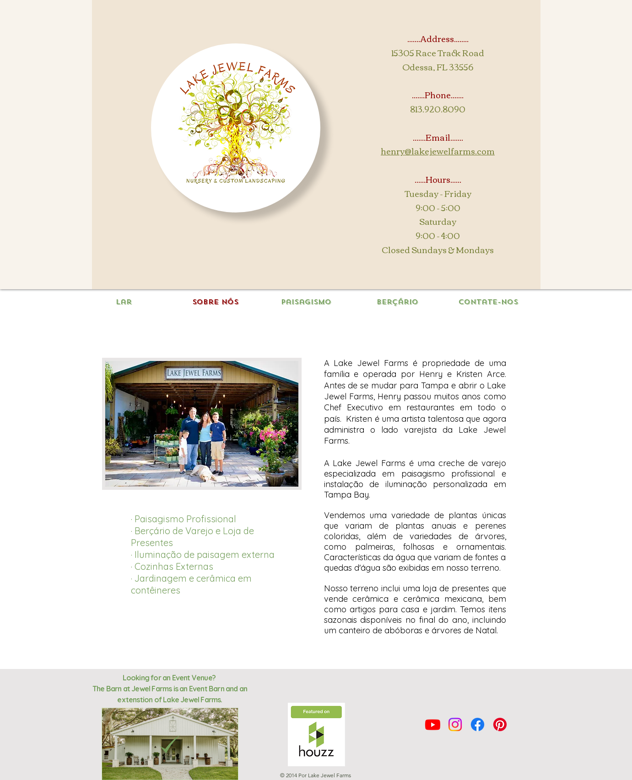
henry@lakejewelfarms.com (438, 151)
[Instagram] (455, 724)
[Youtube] (433, 724)
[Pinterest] (500, 724)
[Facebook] (477, 724)
